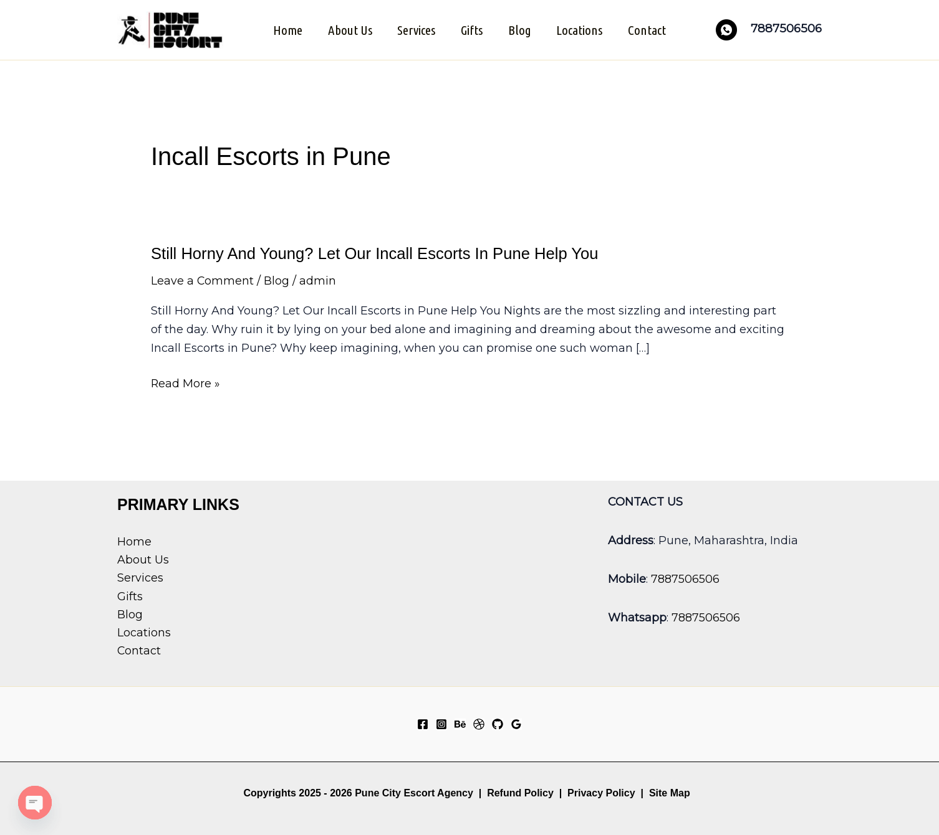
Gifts (472, 29)
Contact (649, 29)
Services (416, 29)
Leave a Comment (202, 279)
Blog (520, 29)
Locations (581, 29)
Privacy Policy (601, 791)
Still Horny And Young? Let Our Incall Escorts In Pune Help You (378, 252)
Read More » (186, 383)
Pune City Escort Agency (414, 791)
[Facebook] (422, 723)
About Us (348, 29)
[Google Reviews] (516, 723)
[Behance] (460, 723)
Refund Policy (520, 791)
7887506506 (685, 576)
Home (285, 29)
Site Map (669, 791)
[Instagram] (441, 723)
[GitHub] (497, 723)
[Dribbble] (478, 723)
